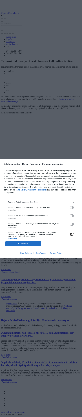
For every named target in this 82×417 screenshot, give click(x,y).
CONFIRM (23, 244)
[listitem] (41, 202)
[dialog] (41, 208)
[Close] (76, 164)
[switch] (72, 207)
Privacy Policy (56, 253)
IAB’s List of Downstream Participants (31, 190)
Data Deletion (26, 253)
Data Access (41, 253)
